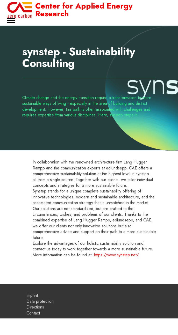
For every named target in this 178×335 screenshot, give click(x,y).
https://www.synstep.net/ (116, 255)
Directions (35, 311)
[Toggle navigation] (11, 20)
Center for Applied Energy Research (84, 10)
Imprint (32, 300)
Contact (33, 317)
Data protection (40, 306)
